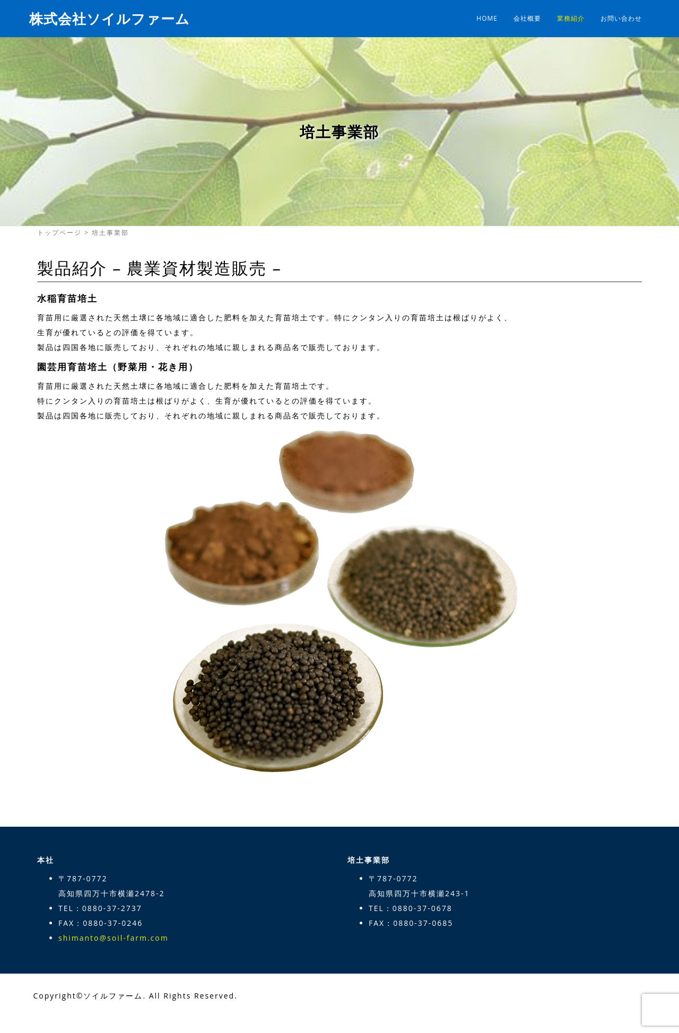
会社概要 (527, 18)
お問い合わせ (621, 18)
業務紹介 (571, 18)
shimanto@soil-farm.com (113, 938)
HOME (487, 18)
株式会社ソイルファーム (109, 18)
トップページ (59, 232)
